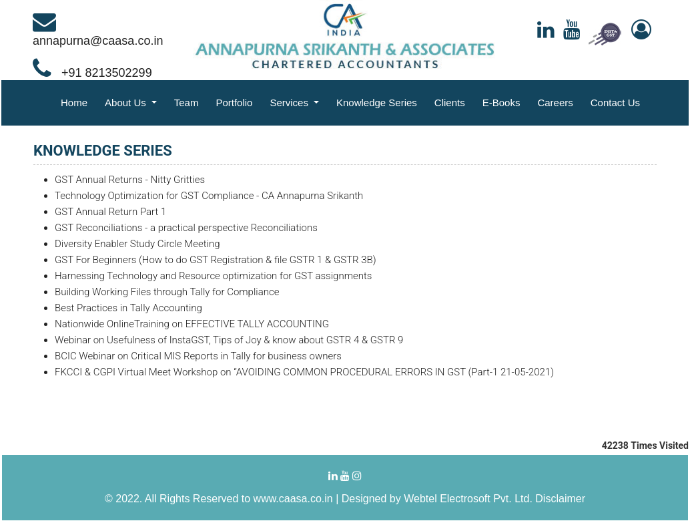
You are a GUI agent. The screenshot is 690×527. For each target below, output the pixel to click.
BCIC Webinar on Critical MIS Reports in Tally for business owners (198, 356)
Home (74, 102)
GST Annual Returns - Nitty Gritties (130, 180)
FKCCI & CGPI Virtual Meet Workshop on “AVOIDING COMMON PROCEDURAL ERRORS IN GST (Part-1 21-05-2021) (304, 372)
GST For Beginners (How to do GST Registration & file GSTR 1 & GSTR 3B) (215, 260)
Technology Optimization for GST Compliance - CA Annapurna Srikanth (209, 196)
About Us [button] (127, 102)
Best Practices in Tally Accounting (128, 308)
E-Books (501, 102)
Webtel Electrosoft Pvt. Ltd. (468, 498)
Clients (449, 102)
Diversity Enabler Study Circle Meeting (137, 244)
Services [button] (290, 102)
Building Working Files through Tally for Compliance (167, 292)
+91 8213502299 (92, 72)
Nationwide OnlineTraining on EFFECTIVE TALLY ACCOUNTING (192, 324)
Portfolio (234, 102)
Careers (555, 102)
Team (186, 102)
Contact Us (615, 102)
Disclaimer (560, 498)
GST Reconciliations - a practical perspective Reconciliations (186, 228)
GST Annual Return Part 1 (110, 212)
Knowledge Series (376, 102)
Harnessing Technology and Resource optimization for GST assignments (213, 276)
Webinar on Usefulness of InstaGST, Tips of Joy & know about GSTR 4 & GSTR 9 (229, 340)
